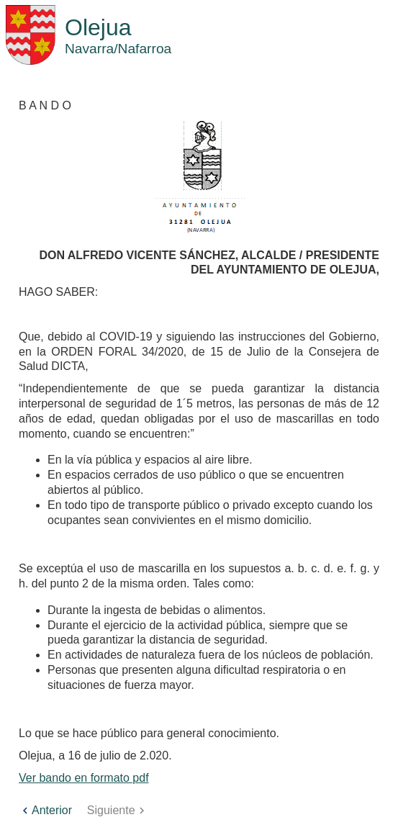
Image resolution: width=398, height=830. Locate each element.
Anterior (45, 810)
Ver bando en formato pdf (84, 778)
